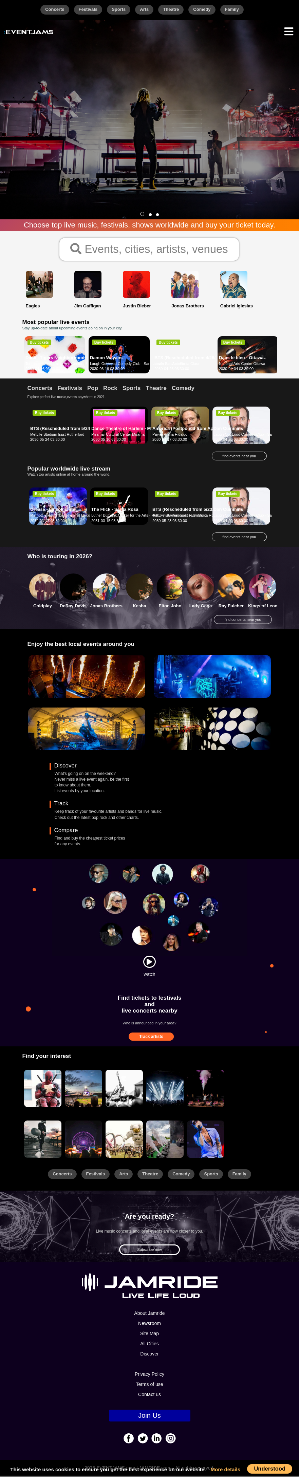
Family (232, 9)
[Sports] (83, 1089)
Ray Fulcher (231, 606)
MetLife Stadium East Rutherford (57, 435)
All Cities (149, 1345)
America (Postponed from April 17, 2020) (194, 429)
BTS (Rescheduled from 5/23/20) (186, 510)
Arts (144, 9)
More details (226, 1469)
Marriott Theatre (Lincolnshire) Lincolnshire (65, 517)
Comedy (201, 9)
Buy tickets (39, 343)
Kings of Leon (263, 606)
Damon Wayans (106, 358)
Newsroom (149, 1324)
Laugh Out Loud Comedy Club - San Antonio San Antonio (137, 365)
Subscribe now (149, 1250)
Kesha (139, 606)
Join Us (149, 1416)
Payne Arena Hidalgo (169, 435)
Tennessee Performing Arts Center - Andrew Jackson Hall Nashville (81, 365)
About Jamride (149, 1314)
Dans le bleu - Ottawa (241, 358)
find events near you (239, 457)
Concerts (54, 9)
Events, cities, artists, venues (149, 249)
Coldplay (42, 606)
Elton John (169, 606)
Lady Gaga (200, 606)
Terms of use (149, 1385)
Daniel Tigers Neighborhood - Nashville (66, 358)
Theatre (171, 9)
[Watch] (149, 963)
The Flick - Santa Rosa (114, 510)
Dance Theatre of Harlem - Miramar (127, 429)
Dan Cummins (228, 429)
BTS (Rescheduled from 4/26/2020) (190, 358)
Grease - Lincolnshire (52, 510)
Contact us (149, 1395)
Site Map (149, 1335)
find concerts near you (242, 621)
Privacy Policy (149, 1375)
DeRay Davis (73, 606)
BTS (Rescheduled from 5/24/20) (64, 429)
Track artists (151, 1038)
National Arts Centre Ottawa (242, 365)
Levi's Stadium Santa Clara (176, 365)
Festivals (88, 9)
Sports (119, 9)
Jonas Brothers (106, 606)
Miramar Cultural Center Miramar (118, 435)
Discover (149, 1355)
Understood (269, 1468)
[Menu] (288, 31)
